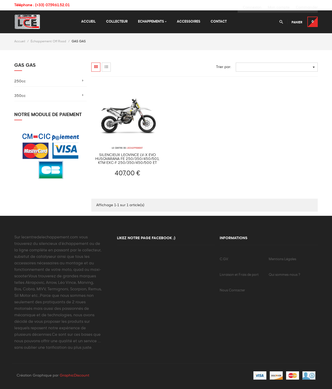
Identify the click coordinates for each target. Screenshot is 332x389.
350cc (20, 95)
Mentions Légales (282, 258)
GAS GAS (25, 65)
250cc (20, 81)
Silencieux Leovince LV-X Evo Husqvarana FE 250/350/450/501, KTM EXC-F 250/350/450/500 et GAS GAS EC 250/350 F (127, 158)
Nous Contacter (232, 290)
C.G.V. (224, 258)
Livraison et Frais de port (239, 274)
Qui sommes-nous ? (284, 274)
